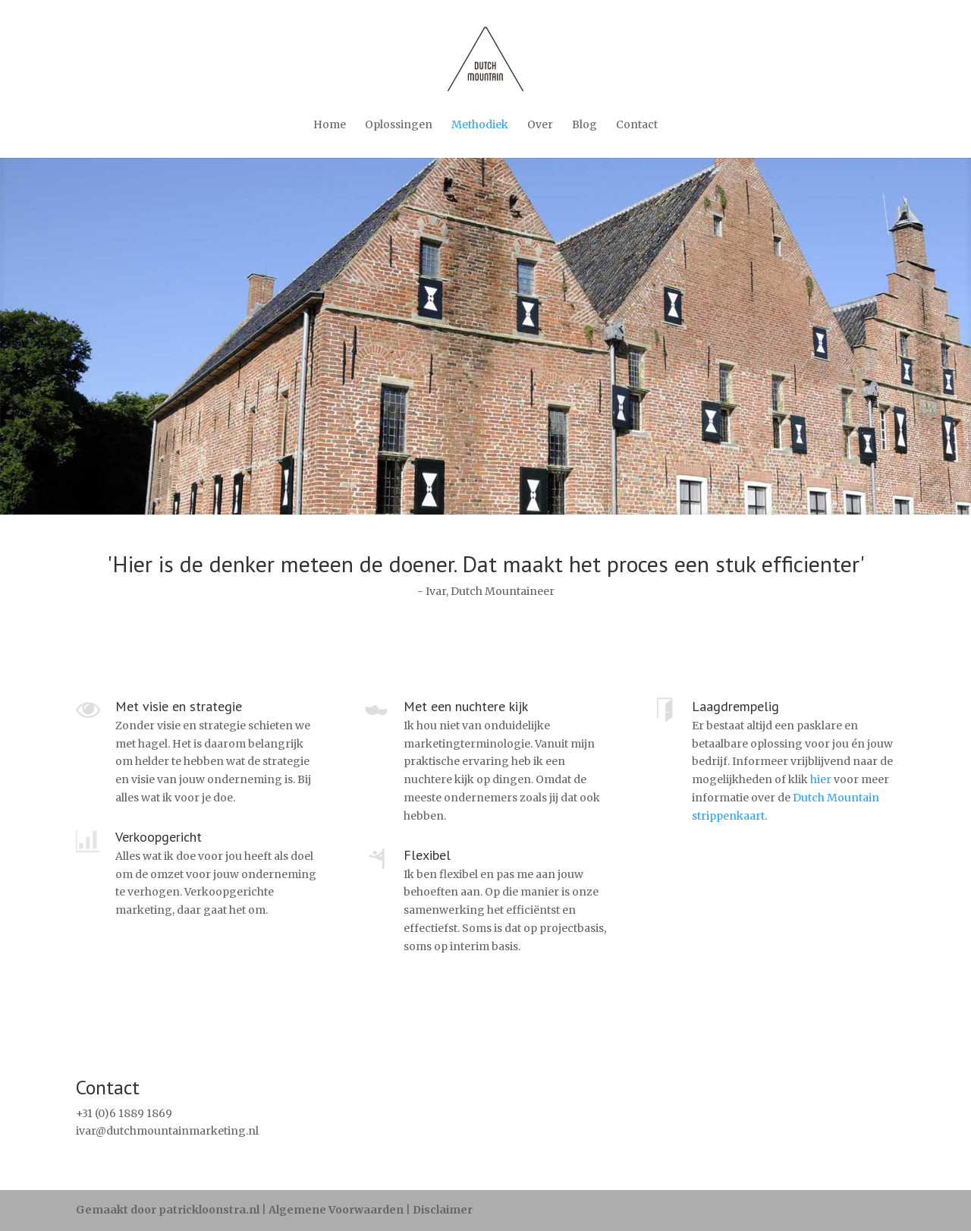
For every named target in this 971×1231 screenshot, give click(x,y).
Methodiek (479, 124)
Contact (637, 124)
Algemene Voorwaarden (336, 1210)
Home (329, 124)
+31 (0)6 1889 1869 (124, 1113)
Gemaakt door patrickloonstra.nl (167, 1210)
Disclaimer (443, 1210)
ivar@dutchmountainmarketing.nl (167, 1131)
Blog (584, 124)
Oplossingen (398, 124)
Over (540, 124)
